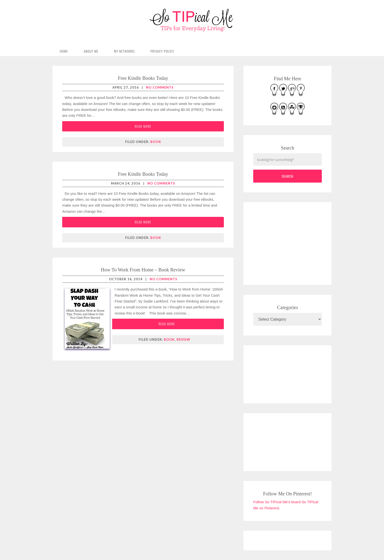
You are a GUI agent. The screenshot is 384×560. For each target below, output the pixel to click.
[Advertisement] (290, 242)
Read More (143, 126)
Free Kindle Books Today (143, 78)
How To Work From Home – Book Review (143, 269)
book (155, 142)
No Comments (160, 87)
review (183, 339)
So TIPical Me (192, 20)
